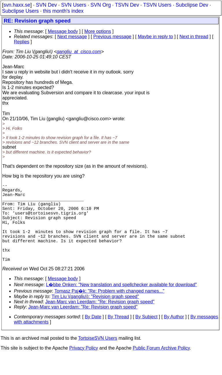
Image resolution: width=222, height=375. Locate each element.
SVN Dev (46, 5)
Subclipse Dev (192, 5)
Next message (72, 36)
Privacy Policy (83, 367)
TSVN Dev (127, 5)
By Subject (146, 336)
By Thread (118, 336)
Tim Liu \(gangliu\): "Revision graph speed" (95, 316)
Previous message (112, 36)
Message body (63, 31)
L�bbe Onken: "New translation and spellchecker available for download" (121, 304)
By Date (93, 336)
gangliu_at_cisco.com (79, 51)
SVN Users (73, 5)
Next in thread (194, 36)
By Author (174, 336)
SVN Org (100, 5)
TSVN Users (157, 5)
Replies (21, 41)
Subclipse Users (20, 11)
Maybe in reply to (155, 36)
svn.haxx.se (16, 5)
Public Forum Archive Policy (161, 367)
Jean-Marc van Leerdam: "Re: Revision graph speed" (100, 321)
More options (97, 31)
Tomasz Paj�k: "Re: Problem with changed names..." (109, 310)
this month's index (63, 11)
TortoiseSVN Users (97, 357)
